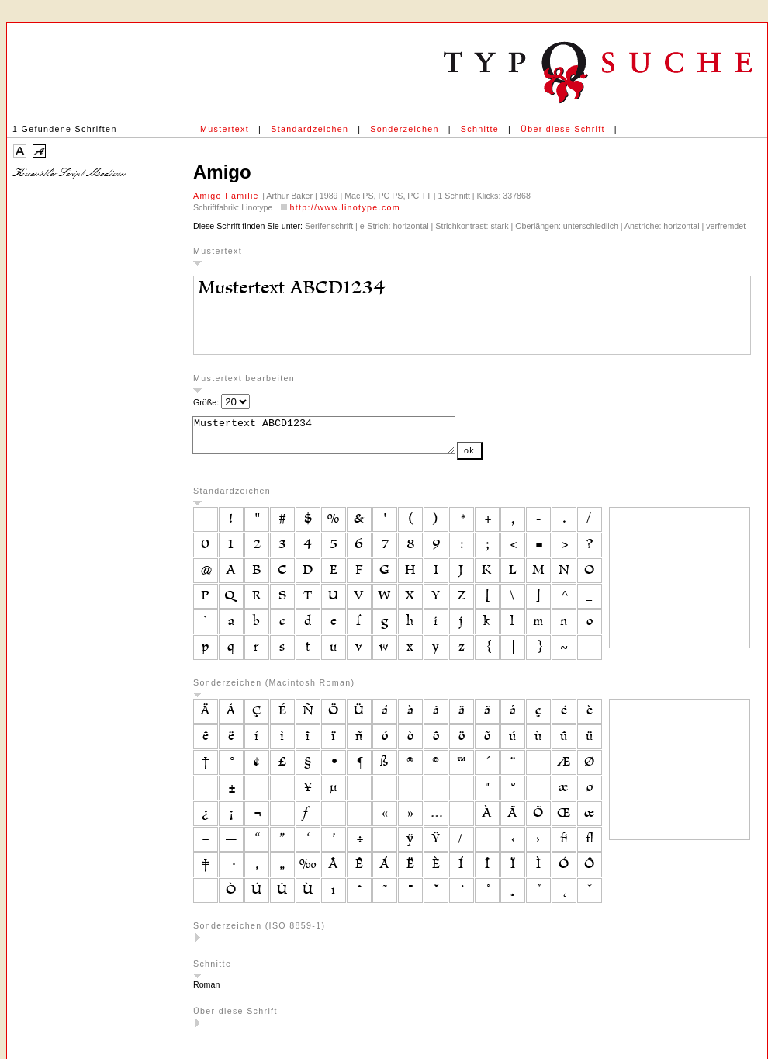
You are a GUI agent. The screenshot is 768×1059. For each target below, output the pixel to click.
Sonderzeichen (404, 129)
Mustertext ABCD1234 (339, 438)
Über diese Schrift (563, 129)
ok (500, 457)
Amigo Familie (227, 195)
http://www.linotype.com (344, 207)
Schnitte (480, 129)
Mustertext (224, 129)
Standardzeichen (309, 129)
